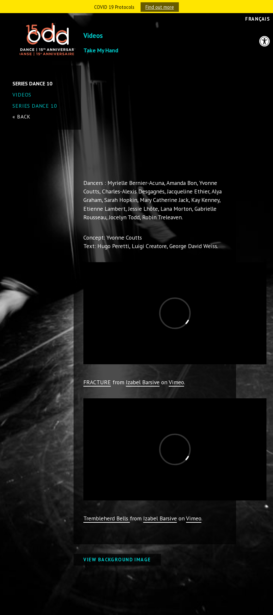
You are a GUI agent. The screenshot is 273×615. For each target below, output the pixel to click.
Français (257, 19)
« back (21, 116)
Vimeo (176, 382)
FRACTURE (97, 382)
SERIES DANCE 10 (34, 106)
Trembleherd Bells (106, 518)
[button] (264, 41)
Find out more (159, 7)
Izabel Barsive (143, 382)
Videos (21, 95)
